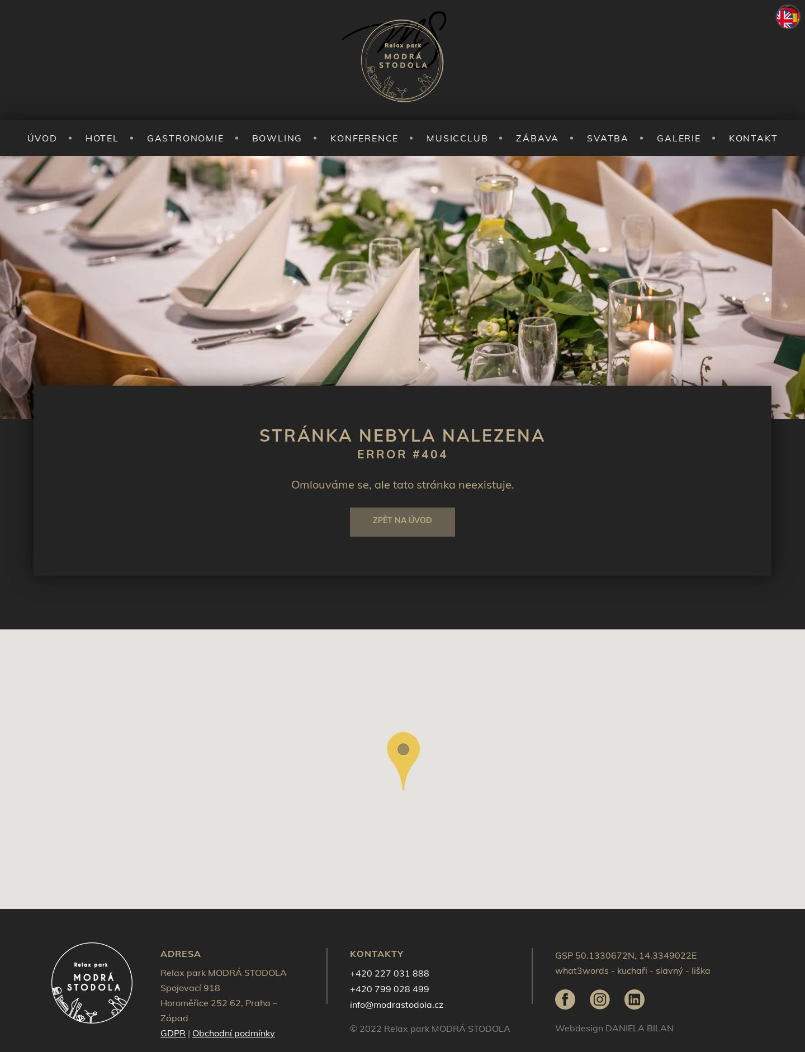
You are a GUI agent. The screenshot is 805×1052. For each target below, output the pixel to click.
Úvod (42, 138)
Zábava (537, 138)
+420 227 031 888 (389, 973)
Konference (364, 138)
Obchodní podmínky (233, 1033)
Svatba (608, 138)
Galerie (679, 138)
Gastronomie (185, 138)
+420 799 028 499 (389, 988)
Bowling (277, 138)
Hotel (102, 138)
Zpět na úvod (402, 520)
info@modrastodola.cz (396, 1004)
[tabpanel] (402, 287)
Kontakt (753, 138)
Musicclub (457, 138)
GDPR (173, 1033)
